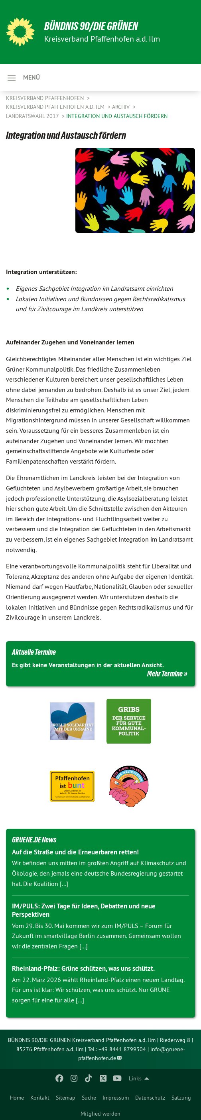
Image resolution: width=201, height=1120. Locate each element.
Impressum (115, 1097)
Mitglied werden (100, 1113)
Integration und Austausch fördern (117, 116)
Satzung (181, 1097)
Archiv (121, 106)
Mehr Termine (165, 673)
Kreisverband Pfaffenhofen (45, 98)
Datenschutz (150, 1097)
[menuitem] (17, 1096)
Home (17, 1097)
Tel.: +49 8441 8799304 (117, 1049)
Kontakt (39, 1097)
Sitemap (65, 1097)
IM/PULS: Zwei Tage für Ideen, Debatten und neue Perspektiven (84, 910)
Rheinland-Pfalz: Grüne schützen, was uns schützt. (83, 968)
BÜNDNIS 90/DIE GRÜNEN (91, 26)
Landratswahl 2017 (33, 116)
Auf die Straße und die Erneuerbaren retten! (75, 852)
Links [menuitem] (135, 1078)
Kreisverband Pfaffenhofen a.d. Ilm (56, 106)
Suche (89, 1097)
